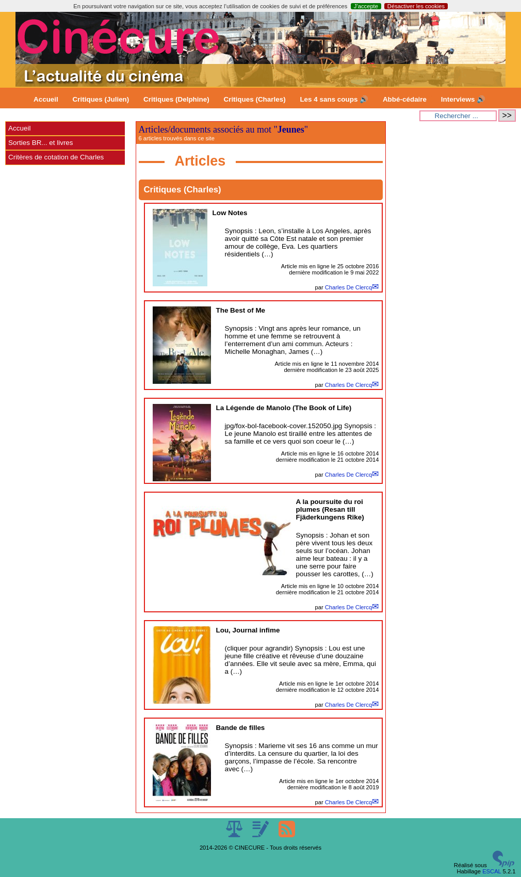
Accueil (46, 99)
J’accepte (366, 6)
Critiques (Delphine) (176, 99)
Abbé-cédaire (405, 99)
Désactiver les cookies (416, 6)
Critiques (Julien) (101, 99)
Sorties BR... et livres (40, 143)
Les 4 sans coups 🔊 (334, 99)
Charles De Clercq (348, 287)
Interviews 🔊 (463, 99)
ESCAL (491, 871)
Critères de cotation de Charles (56, 157)
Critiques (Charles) (254, 99)
